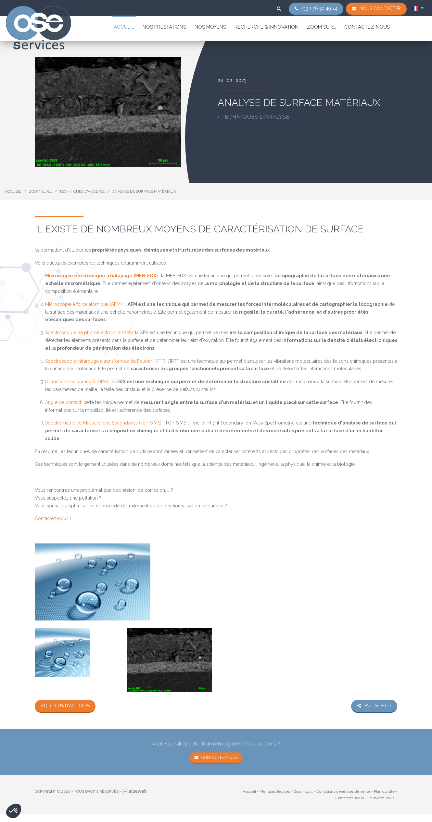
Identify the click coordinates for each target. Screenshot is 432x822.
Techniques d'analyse (82, 191)
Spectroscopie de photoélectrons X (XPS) (89, 332)
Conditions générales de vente (343, 791)
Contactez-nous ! (53, 518)
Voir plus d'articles (65, 705)
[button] (13, 811)
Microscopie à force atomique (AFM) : (84, 304)
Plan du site (384, 791)
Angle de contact (63, 402)
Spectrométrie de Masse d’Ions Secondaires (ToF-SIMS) (103, 422)
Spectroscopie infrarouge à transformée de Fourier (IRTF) (105, 361)
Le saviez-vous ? (382, 798)
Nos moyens (210, 27)
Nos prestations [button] (164, 27)
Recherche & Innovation (267, 27)
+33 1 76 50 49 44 (319, 8)
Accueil (124, 27)
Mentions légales (275, 791)
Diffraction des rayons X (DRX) (76, 381)
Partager (372, 705)
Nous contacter (380, 8)
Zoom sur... (321, 27)
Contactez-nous (367, 27)
